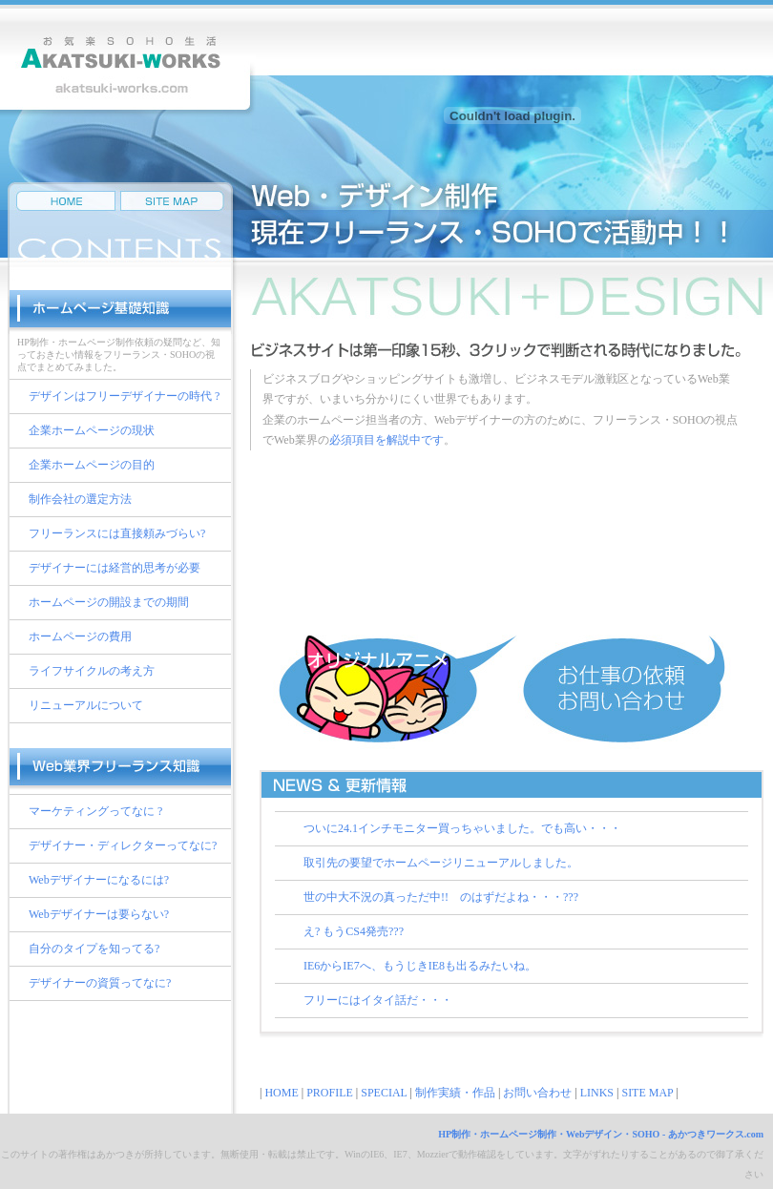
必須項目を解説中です (386, 440)
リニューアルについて (86, 705)
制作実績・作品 (506, 545)
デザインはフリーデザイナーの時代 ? (124, 396)
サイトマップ (172, 201)
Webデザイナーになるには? (99, 880)
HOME (281, 1092)
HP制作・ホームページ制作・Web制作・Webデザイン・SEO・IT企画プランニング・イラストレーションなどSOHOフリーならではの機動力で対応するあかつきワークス (128, 59)
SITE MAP (647, 1092)
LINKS (597, 1092)
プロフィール (506, 600)
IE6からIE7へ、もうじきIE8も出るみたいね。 (419, 965)
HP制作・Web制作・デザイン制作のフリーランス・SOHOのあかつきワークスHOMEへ (65, 201)
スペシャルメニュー (506, 491)
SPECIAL (384, 1092)
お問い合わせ (537, 1092)
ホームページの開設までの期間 (109, 602)
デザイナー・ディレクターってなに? (123, 845)
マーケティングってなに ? (95, 811)
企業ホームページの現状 (92, 430)
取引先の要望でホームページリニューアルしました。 (440, 862)
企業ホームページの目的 (92, 464)
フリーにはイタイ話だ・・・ (377, 1000)
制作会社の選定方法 (80, 499)
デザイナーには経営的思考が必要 (114, 567)
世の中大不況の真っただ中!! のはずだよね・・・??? (440, 897)
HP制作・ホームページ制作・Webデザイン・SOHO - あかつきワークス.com (600, 1134)
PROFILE (329, 1092)
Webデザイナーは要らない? (99, 914)
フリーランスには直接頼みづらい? (117, 533)
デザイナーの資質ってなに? (100, 983)
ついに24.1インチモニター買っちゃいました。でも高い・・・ (462, 828)
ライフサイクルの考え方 (92, 671)
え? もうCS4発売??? (353, 931)
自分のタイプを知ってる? (94, 948)
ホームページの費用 (80, 636)
